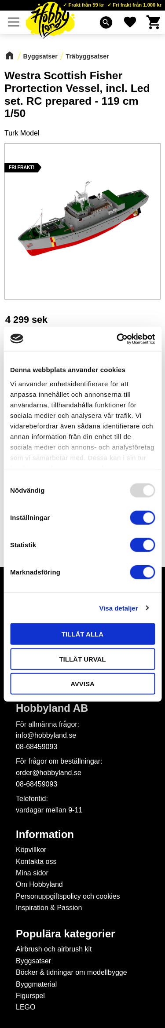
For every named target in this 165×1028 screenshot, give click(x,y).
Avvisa (82, 684)
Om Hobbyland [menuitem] (39, 884)
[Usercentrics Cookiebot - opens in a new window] (117, 338)
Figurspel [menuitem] (30, 995)
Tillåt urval (82, 658)
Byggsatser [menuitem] (33, 961)
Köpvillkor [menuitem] (31, 849)
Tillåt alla (82, 634)
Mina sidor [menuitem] (32, 873)
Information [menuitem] (45, 834)
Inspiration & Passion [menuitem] (49, 907)
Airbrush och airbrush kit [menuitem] (54, 949)
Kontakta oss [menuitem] (36, 861)
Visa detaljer (118, 607)
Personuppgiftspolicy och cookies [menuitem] (68, 896)
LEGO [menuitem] (25, 1007)
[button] (14, 22)
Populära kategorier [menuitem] (65, 934)
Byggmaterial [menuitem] (36, 984)
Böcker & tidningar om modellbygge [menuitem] (71, 972)
